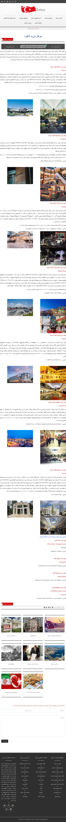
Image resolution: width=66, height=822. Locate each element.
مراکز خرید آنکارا (31, 28)
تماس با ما (59, 6)
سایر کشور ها (17, 6)
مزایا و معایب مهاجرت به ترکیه (54, 636)
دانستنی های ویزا (57, 792)
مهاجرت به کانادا (41, 796)
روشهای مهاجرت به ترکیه (42, 6)
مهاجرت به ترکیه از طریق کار (57, 772)
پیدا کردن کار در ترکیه (33, 664)
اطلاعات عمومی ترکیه (41, 764)
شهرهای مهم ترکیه (41, 776)
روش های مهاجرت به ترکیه (57, 768)
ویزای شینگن (57, 796)
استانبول (41, 792)
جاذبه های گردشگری (9, 17)
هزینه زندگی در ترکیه (25, 792)
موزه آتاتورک (33, 636)
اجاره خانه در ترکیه (11, 636)
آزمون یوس (25, 784)
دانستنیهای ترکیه (36, 17)
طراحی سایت (32, 819)
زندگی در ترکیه (54, 664)
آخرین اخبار (59, 17)
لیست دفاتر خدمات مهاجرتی (25, 764)
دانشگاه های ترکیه (25, 772)
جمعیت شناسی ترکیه (25, 768)
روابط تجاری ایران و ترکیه (11, 692)
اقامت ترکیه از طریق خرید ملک (57, 780)
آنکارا (41, 788)
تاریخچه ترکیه (11, 664)
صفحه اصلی (8, 6)
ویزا (24, 6)
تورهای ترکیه (48, 17)
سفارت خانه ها (41, 780)
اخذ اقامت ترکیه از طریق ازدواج (57, 784)
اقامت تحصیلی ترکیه (57, 788)
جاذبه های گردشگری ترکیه (41, 772)
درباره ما (52, 6)
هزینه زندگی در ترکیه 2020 (32, 692)
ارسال (5, 741)
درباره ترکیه (31, 6)
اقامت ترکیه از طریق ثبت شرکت (57, 776)
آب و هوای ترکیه (41, 768)
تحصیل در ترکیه (25, 776)
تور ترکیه (41, 784)
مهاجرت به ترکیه (57, 764)
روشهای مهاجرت (23, 17)
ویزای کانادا (25, 796)
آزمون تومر (25, 780)
